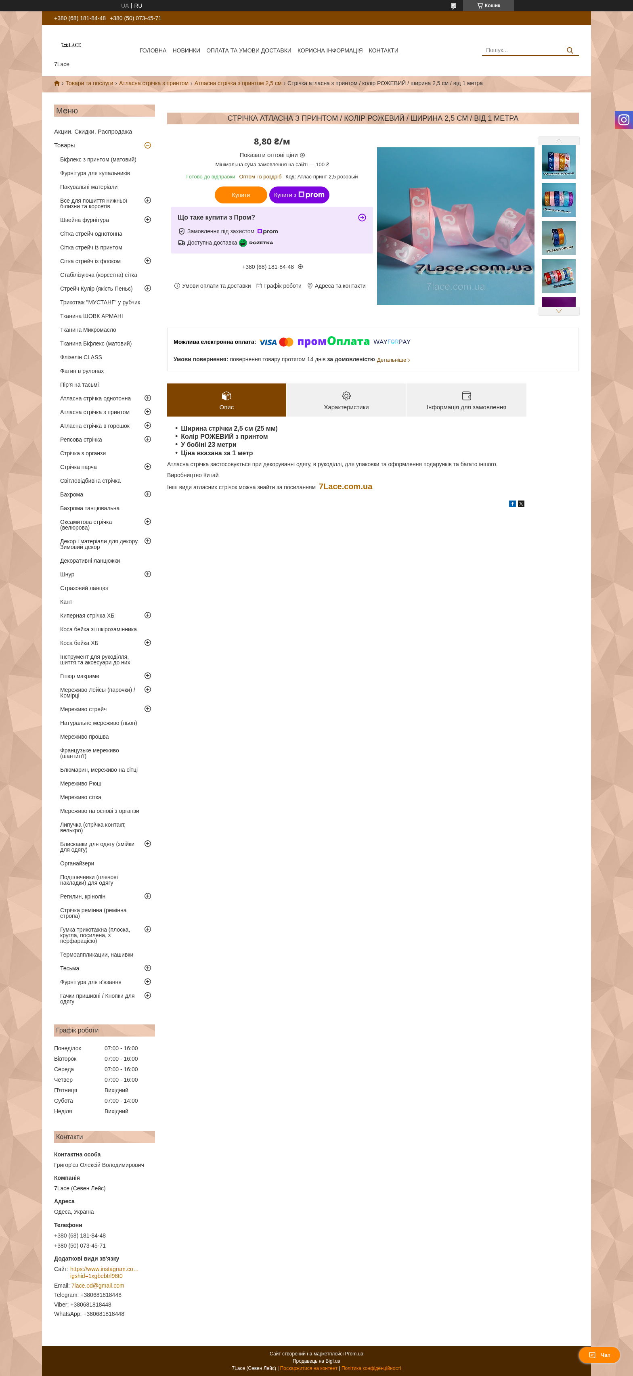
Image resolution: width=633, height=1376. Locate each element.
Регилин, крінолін (82, 896)
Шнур (67, 574)
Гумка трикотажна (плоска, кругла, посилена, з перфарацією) (95, 935)
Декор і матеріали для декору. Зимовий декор (99, 544)
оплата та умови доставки (248, 50)
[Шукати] (570, 51)
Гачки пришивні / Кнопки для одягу (97, 999)
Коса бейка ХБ (79, 643)
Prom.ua (354, 1354)
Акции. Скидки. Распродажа (93, 131)
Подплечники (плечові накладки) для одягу (89, 880)
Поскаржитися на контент (308, 1368)
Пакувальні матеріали (88, 187)
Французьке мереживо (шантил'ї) (89, 753)
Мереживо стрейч (83, 709)
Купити (241, 195)
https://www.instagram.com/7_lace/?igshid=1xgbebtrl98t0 (104, 1273)
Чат (599, 1355)
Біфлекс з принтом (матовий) (98, 159)
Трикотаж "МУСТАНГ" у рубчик (100, 302)
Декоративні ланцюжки (90, 560)
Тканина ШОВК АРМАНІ (91, 316)
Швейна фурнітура (84, 220)
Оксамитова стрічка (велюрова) (86, 525)
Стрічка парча (78, 467)
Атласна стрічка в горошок (95, 426)
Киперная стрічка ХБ (87, 615)
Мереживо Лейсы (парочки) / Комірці (97, 693)
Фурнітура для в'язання (91, 982)
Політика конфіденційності (371, 1368)
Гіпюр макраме (79, 676)
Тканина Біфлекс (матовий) (96, 343)
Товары (64, 145)
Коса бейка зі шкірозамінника (98, 629)
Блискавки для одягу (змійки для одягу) (97, 847)
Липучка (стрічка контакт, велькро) (93, 827)
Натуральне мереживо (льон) (98, 723)
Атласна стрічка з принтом (154, 83)
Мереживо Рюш (80, 783)
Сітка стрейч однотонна (91, 233)
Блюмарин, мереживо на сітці (99, 770)
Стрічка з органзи (83, 453)
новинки (186, 50)
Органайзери (77, 863)
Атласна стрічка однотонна (95, 398)
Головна (153, 50)
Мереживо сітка (80, 797)
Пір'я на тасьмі (79, 384)
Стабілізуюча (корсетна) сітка (98, 275)
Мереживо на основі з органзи (99, 811)
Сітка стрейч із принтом (91, 247)
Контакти (383, 50)
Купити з (299, 195)
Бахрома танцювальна (89, 508)
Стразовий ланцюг (84, 588)
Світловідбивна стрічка (90, 481)
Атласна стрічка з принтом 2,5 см (238, 83)
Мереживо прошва (84, 736)
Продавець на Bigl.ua (316, 1361)
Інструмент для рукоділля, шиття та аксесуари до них (95, 659)
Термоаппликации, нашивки (96, 954)
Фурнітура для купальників (95, 173)
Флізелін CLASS (81, 357)
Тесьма (69, 968)
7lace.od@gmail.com (97, 1285)
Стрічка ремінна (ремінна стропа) (93, 913)
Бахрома (71, 494)
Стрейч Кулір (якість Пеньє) (96, 288)
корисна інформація (330, 50)
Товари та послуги (89, 83)
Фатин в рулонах (82, 371)
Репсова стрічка (81, 439)
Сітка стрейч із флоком (90, 261)
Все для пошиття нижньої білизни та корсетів (93, 203)
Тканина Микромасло (88, 330)
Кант (66, 602)
